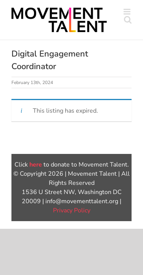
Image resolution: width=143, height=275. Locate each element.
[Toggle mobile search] (128, 20)
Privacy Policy (71, 229)
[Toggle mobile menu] (128, 12)
